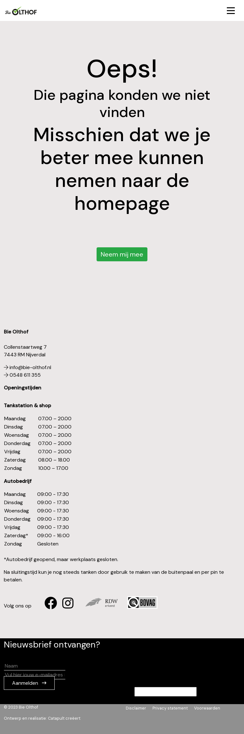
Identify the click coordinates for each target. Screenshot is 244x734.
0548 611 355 (22, 375)
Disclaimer (136, 708)
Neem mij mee (122, 254)
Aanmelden (25, 683)
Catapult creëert (64, 718)
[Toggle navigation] (231, 10)
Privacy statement (170, 708)
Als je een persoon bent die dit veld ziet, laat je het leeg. (100, 691)
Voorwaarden (207, 708)
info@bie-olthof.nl (27, 367)
